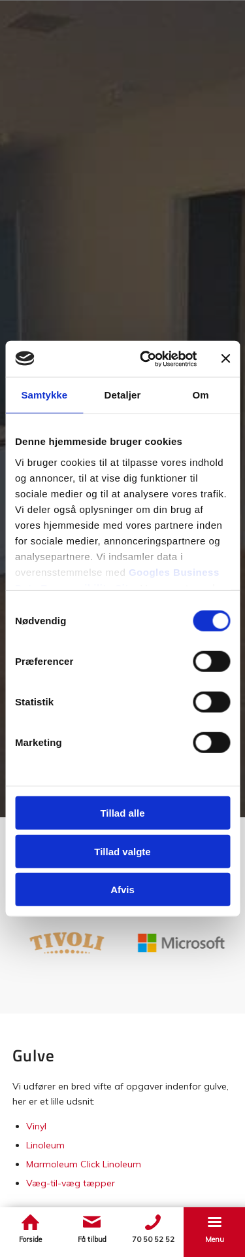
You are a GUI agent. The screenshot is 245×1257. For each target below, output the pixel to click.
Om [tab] (201, 394)
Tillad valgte (122, 851)
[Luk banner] (225, 358)
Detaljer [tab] (123, 394)
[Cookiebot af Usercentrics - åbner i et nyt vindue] (146, 358)
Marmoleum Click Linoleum (83, 1164)
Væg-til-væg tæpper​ (70, 1183)
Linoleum (45, 1145)
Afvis (122, 889)
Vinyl (36, 1126)
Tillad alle (122, 813)
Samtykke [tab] (44, 394)
